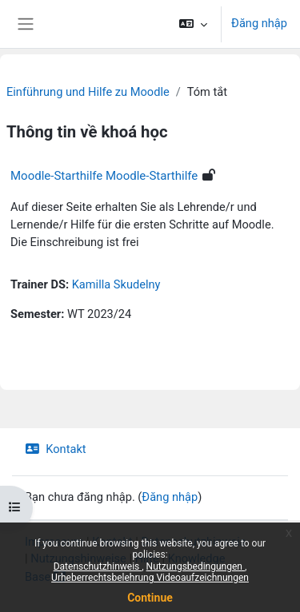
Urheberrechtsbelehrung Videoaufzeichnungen (150, 577)
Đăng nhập (259, 23)
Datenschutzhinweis (98, 566)
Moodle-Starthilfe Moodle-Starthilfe (104, 176)
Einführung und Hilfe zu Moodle (88, 92)
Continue (150, 597)
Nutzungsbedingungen (195, 566)
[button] (193, 24)
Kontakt (55, 449)
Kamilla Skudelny (116, 284)
